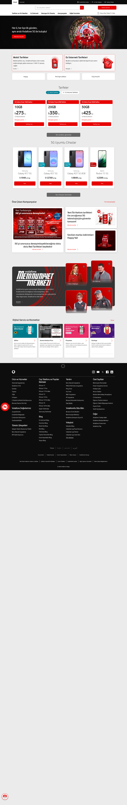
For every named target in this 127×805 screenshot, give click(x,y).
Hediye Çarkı (97, 391)
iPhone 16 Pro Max (44, 408)
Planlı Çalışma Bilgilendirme (100, 463)
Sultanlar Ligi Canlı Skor (73, 437)
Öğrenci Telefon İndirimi (100, 402)
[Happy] (28, 77)
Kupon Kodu (97, 408)
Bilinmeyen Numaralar (100, 385)
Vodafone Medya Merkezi (100, 422)
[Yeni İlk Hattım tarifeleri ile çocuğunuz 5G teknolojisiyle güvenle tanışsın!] (91, 219)
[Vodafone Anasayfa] (16, 7)
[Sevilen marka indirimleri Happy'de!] (91, 243)
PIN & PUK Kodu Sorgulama (74, 388)
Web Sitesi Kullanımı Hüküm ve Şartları (29, 463)
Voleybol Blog (70, 428)
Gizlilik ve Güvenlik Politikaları (48, 463)
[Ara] (82, 8)
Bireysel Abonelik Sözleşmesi (75, 402)
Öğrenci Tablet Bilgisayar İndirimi (103, 405)
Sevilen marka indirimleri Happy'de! (80, 238)
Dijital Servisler (75, 13)
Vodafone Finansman (99, 425)
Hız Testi (68, 394)
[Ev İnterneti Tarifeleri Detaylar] (69, 69)
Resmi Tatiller (97, 394)
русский (67, 450)
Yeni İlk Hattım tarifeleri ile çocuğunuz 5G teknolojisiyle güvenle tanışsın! (79, 219)
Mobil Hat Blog (43, 428)
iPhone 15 (42, 396)
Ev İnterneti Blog (44, 422)
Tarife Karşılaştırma (99, 411)
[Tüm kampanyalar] (109, 204)
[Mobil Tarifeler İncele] (16, 69)
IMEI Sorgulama (70, 396)
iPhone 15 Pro (43, 399)
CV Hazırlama (97, 399)
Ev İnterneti (34, 13)
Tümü (112, 322)
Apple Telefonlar (44, 411)
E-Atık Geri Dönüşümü (18, 419)
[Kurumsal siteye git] (22, 2)
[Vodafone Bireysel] (15, 2)
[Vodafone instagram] (93, 374)
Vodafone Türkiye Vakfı (100, 419)
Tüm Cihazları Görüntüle (63, 196)
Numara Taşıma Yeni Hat (19, 405)
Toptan (14, 394)
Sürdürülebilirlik (17, 422)
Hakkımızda (50, 457)
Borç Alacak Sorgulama (19, 434)
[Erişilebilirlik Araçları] (83, 2)
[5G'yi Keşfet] (98, 77)
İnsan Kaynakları (62, 457)
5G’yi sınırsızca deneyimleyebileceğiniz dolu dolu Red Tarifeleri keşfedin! (38, 247)
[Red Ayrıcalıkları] (63, 77)
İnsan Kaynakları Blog (45, 439)
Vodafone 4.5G (16, 388)
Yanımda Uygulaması (18, 385)
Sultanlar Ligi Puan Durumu (74, 431)
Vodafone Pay (97, 428)
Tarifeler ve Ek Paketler (20, 13)
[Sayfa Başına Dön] (63, 368)
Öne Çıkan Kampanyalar (24, 204)
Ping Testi (69, 391)
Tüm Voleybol (69, 440)
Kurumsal (41, 457)
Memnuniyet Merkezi (72, 417)
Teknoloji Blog (43, 434)
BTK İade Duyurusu (17, 437)
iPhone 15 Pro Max (44, 402)
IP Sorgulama (70, 399)
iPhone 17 (42, 387)
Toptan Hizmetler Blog (46, 437)
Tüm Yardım (69, 405)
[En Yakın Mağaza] (96, 2)
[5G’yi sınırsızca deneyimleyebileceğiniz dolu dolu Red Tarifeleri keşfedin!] (38, 232)
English (59, 450)
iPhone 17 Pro (43, 390)
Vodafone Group (84, 457)
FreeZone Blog (43, 425)
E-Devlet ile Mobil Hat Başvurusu (22, 402)
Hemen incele (19, 37)
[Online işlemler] (107, 8)
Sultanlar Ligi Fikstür (72, 434)
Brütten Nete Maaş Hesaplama (102, 396)
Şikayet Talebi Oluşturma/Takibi (21, 431)
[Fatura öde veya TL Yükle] (106, 13)
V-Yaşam (14, 399)
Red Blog (41, 431)
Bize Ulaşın (73, 457)
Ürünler (14, 391)
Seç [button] (25, 185)
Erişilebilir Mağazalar (18, 417)
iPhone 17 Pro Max (44, 393)
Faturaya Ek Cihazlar (48, 13)
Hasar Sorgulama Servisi (100, 388)
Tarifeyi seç (29, 125)
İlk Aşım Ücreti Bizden (72, 414)
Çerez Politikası (61, 463)
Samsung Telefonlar (45, 414)
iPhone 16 (42, 405)
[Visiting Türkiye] (109, 2)
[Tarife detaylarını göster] (21, 120)
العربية (75, 450)
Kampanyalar (62, 13)
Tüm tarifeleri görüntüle (63, 135)
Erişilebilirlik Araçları (72, 463)
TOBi (13, 396)
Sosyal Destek (16, 414)
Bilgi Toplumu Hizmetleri (86, 463)
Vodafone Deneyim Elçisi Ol (74, 419)
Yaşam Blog (42, 442)
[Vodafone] (13, 374)
